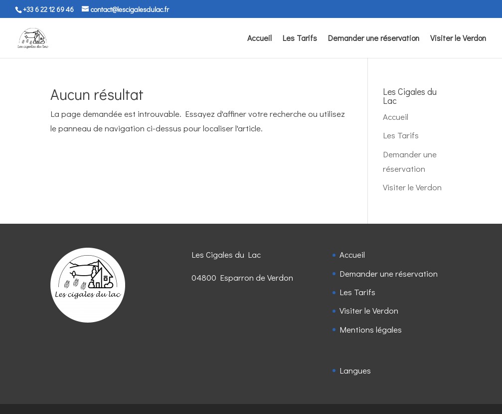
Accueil (259, 38)
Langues (355, 370)
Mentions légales (370, 329)
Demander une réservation (373, 38)
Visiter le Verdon (458, 38)
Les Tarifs (300, 38)
